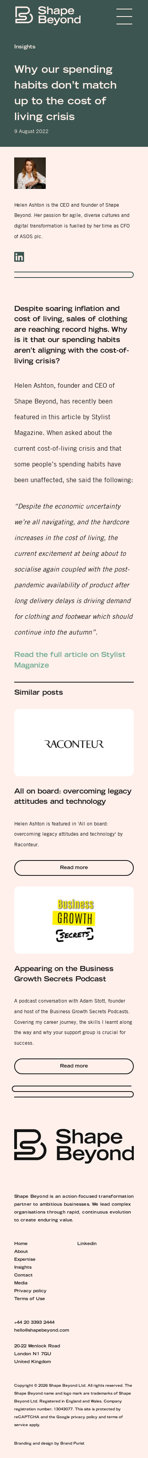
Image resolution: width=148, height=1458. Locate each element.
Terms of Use (29, 1299)
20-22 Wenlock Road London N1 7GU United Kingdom (37, 1354)
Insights (23, 1268)
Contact (23, 1276)
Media (21, 1284)
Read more (74, 868)
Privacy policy (30, 1291)
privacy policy (84, 1417)
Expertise (25, 1260)
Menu (112, 16)
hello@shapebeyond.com (41, 1331)
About (21, 1252)
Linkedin (87, 1244)
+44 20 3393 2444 (34, 1323)
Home (21, 1244)
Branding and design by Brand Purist (49, 1443)
